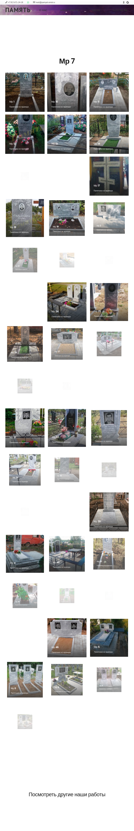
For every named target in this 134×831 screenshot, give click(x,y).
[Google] (128, 2)
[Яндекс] (123, 2)
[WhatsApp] (28, 2)
